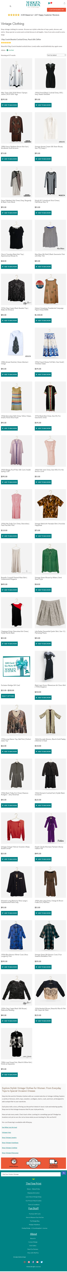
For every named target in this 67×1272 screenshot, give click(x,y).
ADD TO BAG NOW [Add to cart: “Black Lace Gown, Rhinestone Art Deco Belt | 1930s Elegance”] (44, 697)
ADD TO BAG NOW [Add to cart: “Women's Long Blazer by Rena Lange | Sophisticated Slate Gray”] (10, 913)
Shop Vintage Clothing (9, 1148)
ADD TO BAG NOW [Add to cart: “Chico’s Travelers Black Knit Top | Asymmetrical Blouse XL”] (10, 266)
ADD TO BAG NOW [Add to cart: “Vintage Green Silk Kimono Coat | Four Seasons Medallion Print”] (44, 967)
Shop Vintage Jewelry (9, 1137)
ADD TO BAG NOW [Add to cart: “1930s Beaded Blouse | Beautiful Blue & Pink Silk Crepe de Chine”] (44, 1021)
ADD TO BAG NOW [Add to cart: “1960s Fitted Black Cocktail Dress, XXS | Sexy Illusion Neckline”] (44, 105)
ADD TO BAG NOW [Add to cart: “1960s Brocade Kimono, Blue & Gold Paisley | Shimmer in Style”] (44, 751)
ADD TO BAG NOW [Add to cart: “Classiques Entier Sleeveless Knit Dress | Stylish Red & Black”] (10, 644)
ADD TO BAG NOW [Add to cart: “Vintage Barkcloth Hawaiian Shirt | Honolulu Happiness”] (44, 536)
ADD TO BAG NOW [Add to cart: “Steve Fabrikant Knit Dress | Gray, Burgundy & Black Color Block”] (10, 213)
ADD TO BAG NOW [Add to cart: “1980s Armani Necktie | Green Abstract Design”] (10, 374)
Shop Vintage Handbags (10, 1143)
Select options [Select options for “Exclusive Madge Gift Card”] (8, 696)
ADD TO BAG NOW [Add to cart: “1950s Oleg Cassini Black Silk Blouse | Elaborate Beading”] (10, 1021)
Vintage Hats (6, 1132)
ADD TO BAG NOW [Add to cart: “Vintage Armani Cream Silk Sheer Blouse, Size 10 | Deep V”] (44, 159)
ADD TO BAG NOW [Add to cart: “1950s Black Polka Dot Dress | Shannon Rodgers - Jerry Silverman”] (10, 805)
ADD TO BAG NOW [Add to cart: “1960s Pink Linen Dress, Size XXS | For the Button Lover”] (44, 482)
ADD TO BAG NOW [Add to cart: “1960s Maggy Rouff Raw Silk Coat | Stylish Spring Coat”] (10, 482)
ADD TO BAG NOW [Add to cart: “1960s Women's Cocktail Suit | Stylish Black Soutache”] (44, 805)
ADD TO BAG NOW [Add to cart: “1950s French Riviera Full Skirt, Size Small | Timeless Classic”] (44, 374)
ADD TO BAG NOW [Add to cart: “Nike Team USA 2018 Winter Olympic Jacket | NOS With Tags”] (10, 105)
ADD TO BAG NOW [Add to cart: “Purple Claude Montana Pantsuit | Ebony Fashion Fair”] (44, 859)
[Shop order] (56, 55)
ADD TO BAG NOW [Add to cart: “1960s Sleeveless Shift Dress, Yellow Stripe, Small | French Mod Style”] (10, 428)
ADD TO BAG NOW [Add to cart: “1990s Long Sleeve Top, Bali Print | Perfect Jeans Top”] (10, 751)
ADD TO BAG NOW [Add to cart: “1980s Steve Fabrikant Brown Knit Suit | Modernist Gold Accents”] (10, 159)
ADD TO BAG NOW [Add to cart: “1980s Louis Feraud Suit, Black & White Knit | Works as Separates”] (10, 1075)
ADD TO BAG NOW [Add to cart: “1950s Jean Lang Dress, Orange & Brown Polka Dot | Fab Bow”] (44, 913)
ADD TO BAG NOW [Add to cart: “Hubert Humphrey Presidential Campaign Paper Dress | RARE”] (44, 320)
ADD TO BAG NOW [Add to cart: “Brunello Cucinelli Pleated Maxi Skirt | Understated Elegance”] (10, 590)
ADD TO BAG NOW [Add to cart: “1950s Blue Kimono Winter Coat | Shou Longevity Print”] (10, 967)
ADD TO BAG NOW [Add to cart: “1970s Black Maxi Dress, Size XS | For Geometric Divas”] (44, 428)
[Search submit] (64, 1173)
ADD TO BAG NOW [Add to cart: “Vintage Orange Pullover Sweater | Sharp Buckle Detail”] (10, 859)
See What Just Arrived (9, 1127)
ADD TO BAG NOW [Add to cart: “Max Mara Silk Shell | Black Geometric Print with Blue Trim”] (44, 266)
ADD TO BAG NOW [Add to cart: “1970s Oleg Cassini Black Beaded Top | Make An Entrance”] (10, 320)
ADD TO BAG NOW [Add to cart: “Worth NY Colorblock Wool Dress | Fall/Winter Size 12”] (44, 213)
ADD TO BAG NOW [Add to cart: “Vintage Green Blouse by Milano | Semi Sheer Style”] (44, 590)
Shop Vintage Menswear (10, 1153)
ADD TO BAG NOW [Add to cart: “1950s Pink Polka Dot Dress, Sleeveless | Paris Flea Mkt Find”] (10, 536)
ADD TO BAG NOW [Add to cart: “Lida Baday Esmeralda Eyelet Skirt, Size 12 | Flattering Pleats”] (44, 644)
